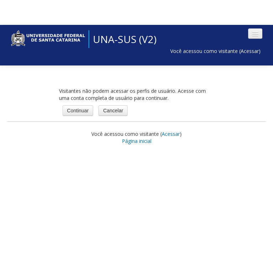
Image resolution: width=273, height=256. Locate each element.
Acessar (250, 51)
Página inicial (136, 141)
